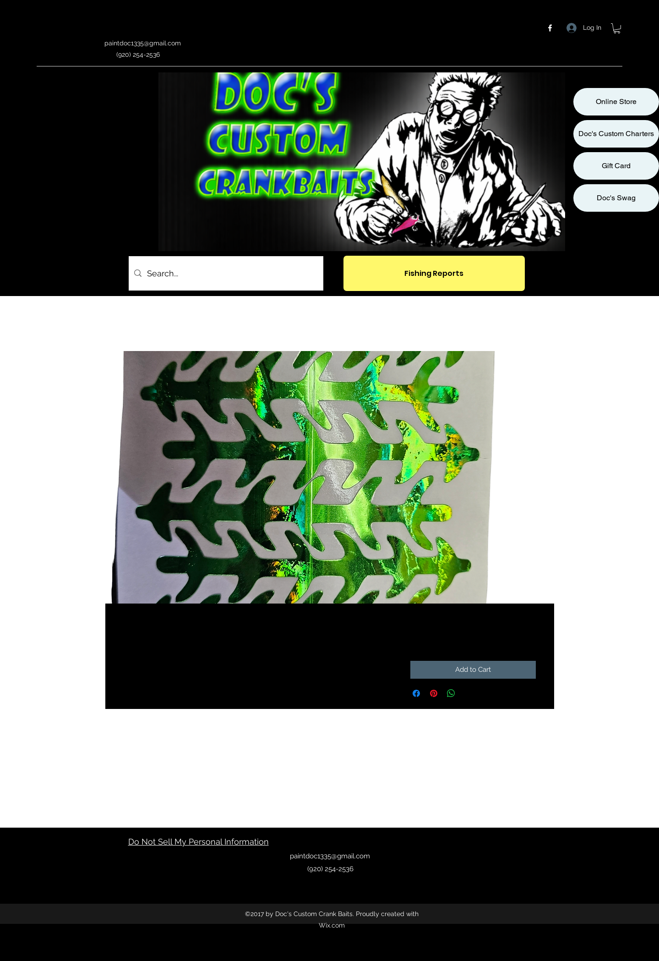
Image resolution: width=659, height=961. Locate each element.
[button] (617, 28)
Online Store (616, 101)
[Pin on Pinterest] (433, 693)
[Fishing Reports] (434, 273)
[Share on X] (468, 693)
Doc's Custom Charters (616, 133)
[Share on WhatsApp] (451, 693)
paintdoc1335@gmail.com (142, 43)
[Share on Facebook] (416, 693)
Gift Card (616, 165)
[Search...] (225, 273)
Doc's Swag (616, 197)
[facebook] (550, 28)
